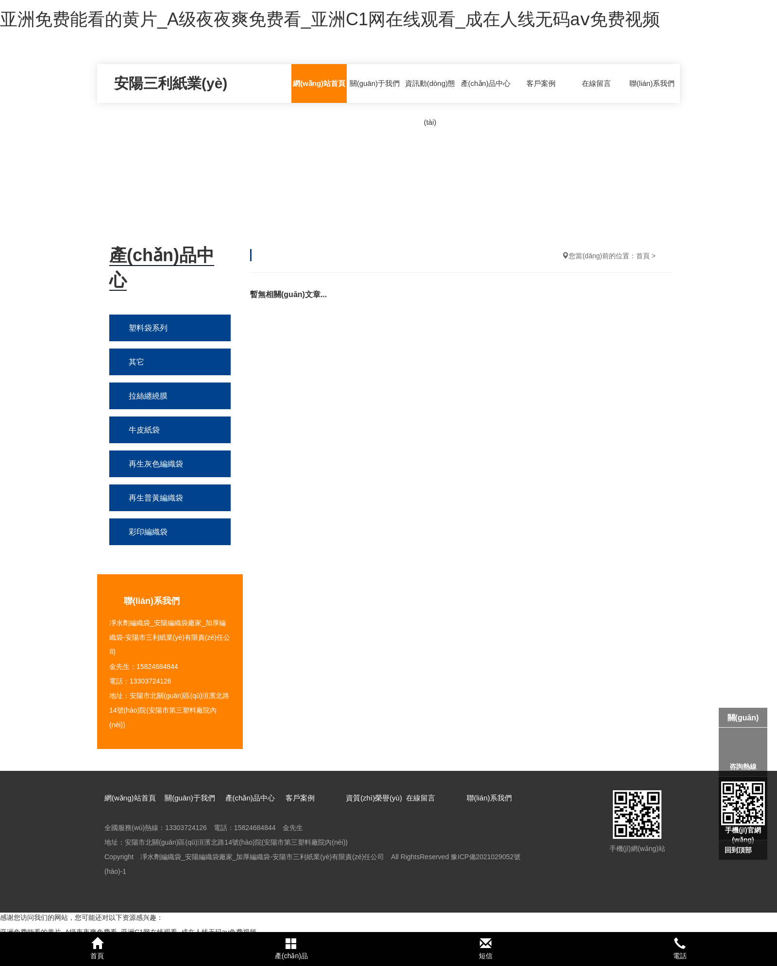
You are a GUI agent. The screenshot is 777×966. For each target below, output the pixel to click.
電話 (680, 948)
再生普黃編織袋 (156, 498)
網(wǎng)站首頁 (319, 83)
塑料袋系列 (148, 328)
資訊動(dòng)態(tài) (430, 102)
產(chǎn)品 (291, 948)
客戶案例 (541, 83)
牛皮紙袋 (144, 430)
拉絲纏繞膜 (148, 396)
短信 (485, 948)
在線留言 (596, 83)
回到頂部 (738, 850)
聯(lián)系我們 (652, 83)
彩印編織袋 (148, 532)
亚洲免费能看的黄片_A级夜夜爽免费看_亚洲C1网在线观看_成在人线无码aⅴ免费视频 (330, 19)
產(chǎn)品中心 (485, 83)
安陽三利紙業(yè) (170, 83)
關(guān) (743, 718)
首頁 (643, 256)
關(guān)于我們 (375, 83)
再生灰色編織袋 (156, 464)
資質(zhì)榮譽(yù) (374, 798)
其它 (136, 362)
